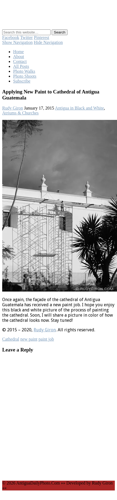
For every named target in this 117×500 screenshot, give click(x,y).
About (18, 56)
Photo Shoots (24, 76)
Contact (20, 61)
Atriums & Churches (20, 113)
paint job (46, 339)
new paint (28, 339)
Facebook (10, 37)
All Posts (21, 66)
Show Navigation (17, 42)
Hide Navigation (48, 42)
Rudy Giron (12, 108)
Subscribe (21, 81)
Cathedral (10, 339)
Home (18, 51)
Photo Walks (24, 71)
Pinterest (41, 37)
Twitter (26, 37)
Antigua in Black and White (79, 108)
